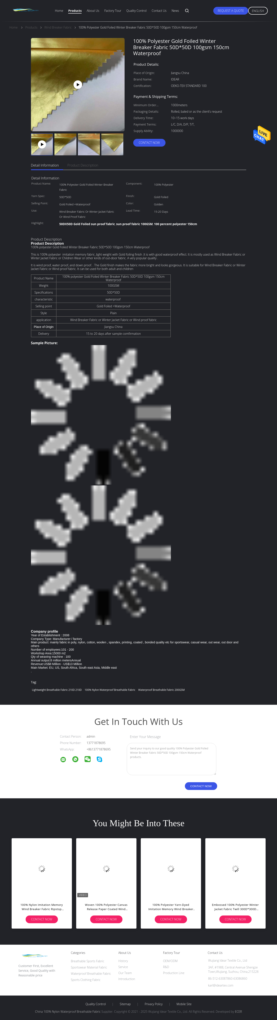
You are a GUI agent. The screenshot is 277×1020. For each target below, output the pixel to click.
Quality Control (136, 11)
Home (59, 11)
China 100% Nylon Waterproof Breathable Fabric (68, 1011)
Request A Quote (231, 11)
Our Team (125, 973)
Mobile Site (183, 1004)
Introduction (126, 979)
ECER (238, 1011)
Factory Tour (112, 11)
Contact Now (149, 143)
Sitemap (125, 1004)
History (123, 961)
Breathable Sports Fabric (87, 961)
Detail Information (45, 165)
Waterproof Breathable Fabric (91, 974)
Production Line (173, 973)
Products (75, 11)
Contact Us (159, 11)
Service (123, 967)
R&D (166, 967)
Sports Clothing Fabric (86, 980)
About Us (93, 11)
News (175, 11)
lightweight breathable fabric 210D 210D (57, 690)
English (258, 11)
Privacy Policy (153, 1004)
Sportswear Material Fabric (89, 967)
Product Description (82, 165)
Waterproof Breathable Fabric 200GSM (161, 690)
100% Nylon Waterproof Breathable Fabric (110, 690)
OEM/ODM (170, 961)
